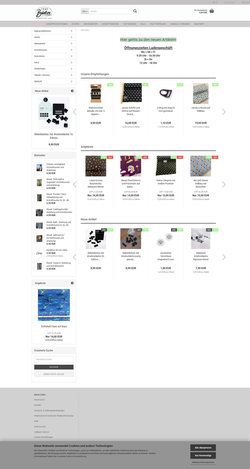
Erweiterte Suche (54, 374)
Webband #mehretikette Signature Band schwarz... (200, 256)
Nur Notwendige (203, 455)
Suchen (54, 367)
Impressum (39, 399)
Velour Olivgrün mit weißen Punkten (165, 182)
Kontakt (37, 405)
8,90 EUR (54, 144)
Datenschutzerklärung (76, 456)
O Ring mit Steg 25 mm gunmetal (166, 109)
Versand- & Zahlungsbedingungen (49, 410)
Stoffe (75, 24)
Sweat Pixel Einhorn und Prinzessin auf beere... (130, 183)
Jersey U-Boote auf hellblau (200, 109)
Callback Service (41, 432)
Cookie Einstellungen (43, 437)
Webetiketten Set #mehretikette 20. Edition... (96, 256)
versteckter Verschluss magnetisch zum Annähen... (166, 256)
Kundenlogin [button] (228, 2)
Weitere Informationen (203, 462)
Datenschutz (40, 426)
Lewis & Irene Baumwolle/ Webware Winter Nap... (96, 183)
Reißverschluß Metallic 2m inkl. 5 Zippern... (96, 111)
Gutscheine (129, 24)
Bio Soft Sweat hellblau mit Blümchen (201, 183)
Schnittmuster (110, 24)
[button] (215, 2)
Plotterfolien (158, 24)
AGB (36, 421)
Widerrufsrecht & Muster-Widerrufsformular (54, 416)
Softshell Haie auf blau (54, 326)
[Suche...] (85, 11)
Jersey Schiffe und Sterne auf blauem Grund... (131, 111)
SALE (142, 24)
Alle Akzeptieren (203, 447)
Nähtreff (199, 24)
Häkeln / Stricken (179, 24)
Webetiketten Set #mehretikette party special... (131, 256)
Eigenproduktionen (56, 24)
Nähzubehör (90, 24)
